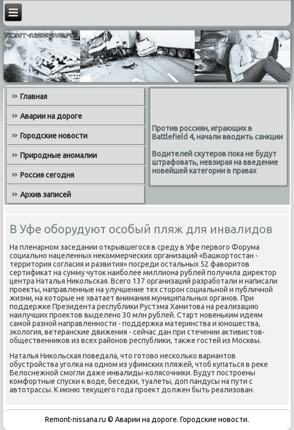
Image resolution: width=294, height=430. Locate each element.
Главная (33, 96)
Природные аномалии (58, 155)
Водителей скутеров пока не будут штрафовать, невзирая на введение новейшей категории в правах (215, 162)
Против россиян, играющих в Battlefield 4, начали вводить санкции (217, 132)
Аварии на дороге (51, 116)
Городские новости (53, 135)
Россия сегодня (47, 175)
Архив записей (45, 194)
